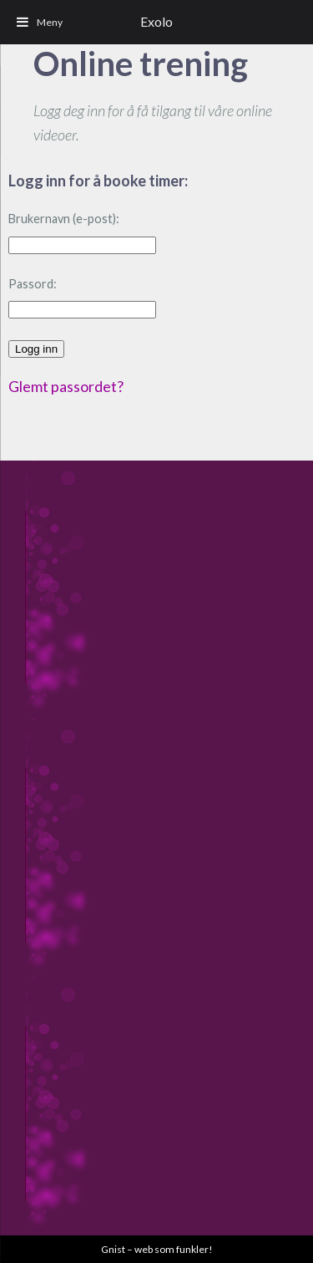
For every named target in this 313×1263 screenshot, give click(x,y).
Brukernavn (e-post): (63, 218)
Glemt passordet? (66, 386)
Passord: (32, 284)
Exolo (156, 21)
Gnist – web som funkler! (157, 1249)
